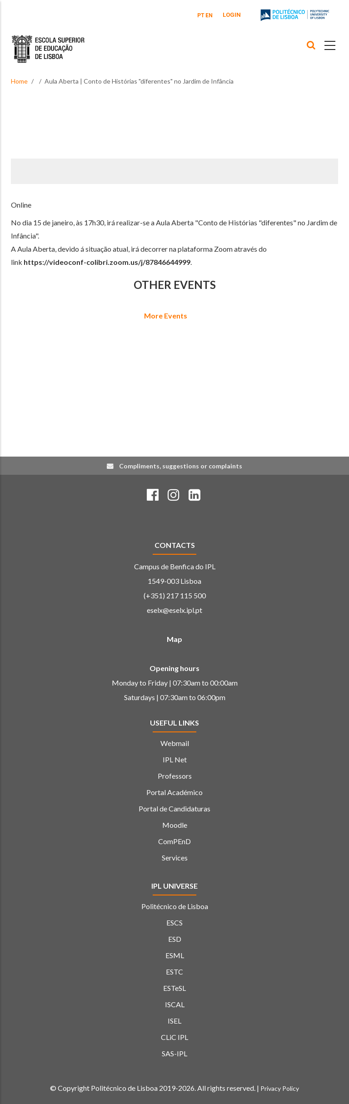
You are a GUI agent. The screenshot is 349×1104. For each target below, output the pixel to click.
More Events (165, 315)
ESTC (174, 971)
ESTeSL (174, 988)
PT (200, 15)
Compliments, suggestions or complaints (180, 466)
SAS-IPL (174, 1053)
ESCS (174, 922)
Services (175, 857)
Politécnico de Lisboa (174, 906)
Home (19, 81)
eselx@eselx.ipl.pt (174, 610)
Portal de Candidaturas (174, 808)
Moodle (174, 825)
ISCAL (174, 1004)
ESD (174, 939)
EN (209, 15)
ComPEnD (174, 841)
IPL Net (175, 759)
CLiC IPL (174, 1037)
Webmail (174, 743)
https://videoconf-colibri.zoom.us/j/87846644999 (107, 262)
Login (232, 14)
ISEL (174, 1020)
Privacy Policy (279, 1088)
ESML (174, 955)
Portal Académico (174, 792)
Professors (175, 775)
